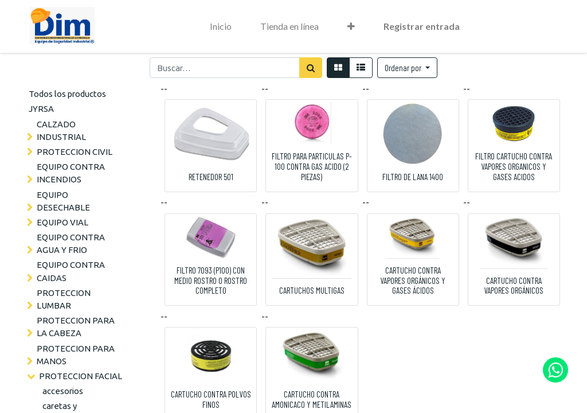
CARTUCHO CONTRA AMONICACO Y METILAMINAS (311, 399)
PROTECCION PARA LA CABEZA (76, 326)
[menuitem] (220, 26)
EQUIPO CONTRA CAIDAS (71, 271)
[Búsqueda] (310, 67)
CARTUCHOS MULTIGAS (312, 290)
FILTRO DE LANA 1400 (412, 177)
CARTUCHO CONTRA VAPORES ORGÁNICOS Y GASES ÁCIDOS (412, 280)
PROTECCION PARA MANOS (76, 355)
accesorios (62, 391)
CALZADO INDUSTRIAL (61, 130)
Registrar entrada (421, 26)
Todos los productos (67, 94)
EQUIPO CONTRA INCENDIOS (71, 173)
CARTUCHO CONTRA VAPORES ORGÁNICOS (513, 285)
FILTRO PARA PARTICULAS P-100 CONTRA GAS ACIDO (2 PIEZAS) (312, 166)
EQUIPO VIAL (62, 222)
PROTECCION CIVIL (74, 152)
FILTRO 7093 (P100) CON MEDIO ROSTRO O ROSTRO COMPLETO (210, 280)
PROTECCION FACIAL (80, 376)
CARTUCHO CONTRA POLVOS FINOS (211, 399)
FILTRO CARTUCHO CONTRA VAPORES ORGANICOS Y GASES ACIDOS (513, 166)
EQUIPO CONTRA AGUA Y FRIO (71, 243)
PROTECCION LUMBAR (64, 299)
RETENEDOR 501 (211, 177)
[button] (351, 26)
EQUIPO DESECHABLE (63, 201)
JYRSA (41, 109)
